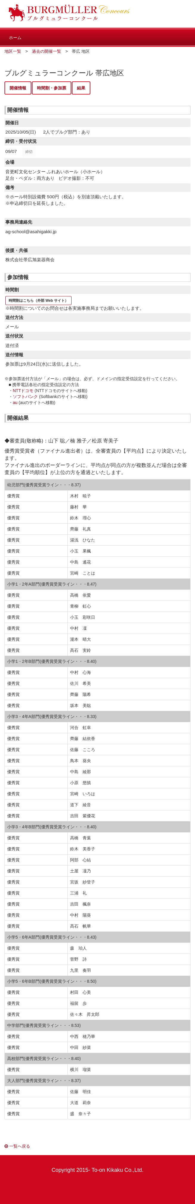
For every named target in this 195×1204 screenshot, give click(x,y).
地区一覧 (12, 51)
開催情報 (18, 88)
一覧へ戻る (17, 1146)
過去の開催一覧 (46, 51)
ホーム (15, 37)
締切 (28, 152)
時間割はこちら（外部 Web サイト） (38, 300)
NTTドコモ (23, 390)
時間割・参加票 (51, 88)
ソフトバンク (25, 396)
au (15, 402)
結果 (81, 88)
